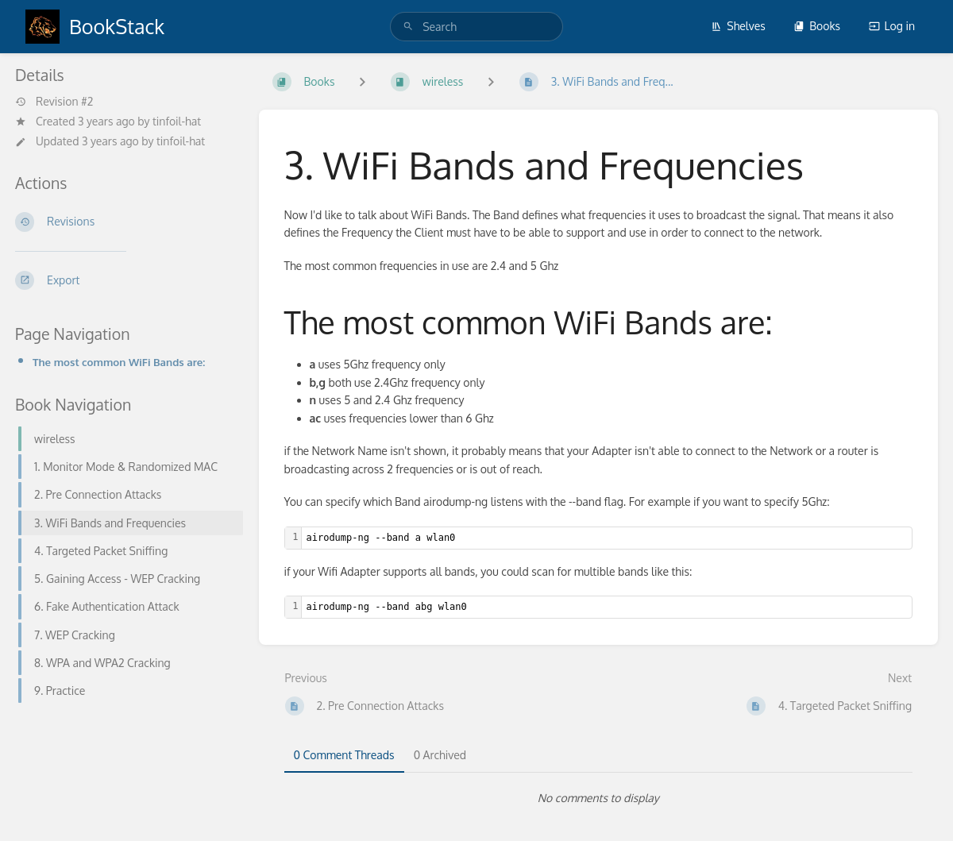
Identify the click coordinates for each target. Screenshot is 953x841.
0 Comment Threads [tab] (344, 755)
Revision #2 (54, 101)
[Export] (124, 280)
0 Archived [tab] (440, 755)
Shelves (738, 26)
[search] (476, 26)
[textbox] (607, 538)
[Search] (408, 26)
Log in (892, 26)
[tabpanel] (598, 798)
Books (816, 26)
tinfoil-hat (176, 121)
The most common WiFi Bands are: (119, 361)
